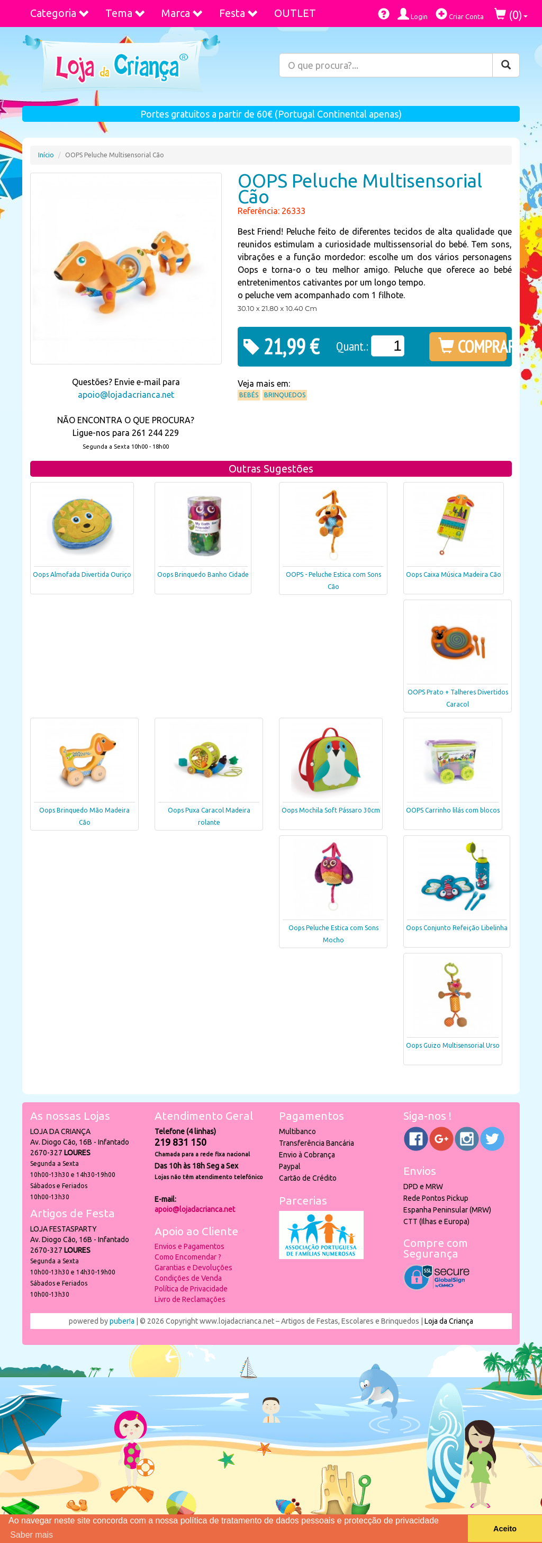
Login (413, 14)
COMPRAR (472, 346)
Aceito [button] (505, 1528)
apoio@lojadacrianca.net (126, 394)
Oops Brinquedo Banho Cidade (203, 574)
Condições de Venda (188, 1278)
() (511, 14)
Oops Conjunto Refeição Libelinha (457, 927)
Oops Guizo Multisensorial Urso (453, 1045)
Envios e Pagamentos (189, 1246)
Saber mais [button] (31, 1534)
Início (46, 154)
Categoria (59, 13)
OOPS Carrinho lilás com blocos (453, 810)
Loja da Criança (448, 1321)
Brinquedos (284, 394)
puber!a (122, 1321)
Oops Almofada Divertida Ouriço (82, 574)
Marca (182, 13)
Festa (238, 13)
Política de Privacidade (191, 1289)
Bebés (248, 394)
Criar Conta (460, 14)
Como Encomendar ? (188, 1257)
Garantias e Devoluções (193, 1267)
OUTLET (295, 13)
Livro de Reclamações (190, 1299)
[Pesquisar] (506, 65)
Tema (125, 13)
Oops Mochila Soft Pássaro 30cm (331, 810)
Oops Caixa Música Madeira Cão (453, 574)
